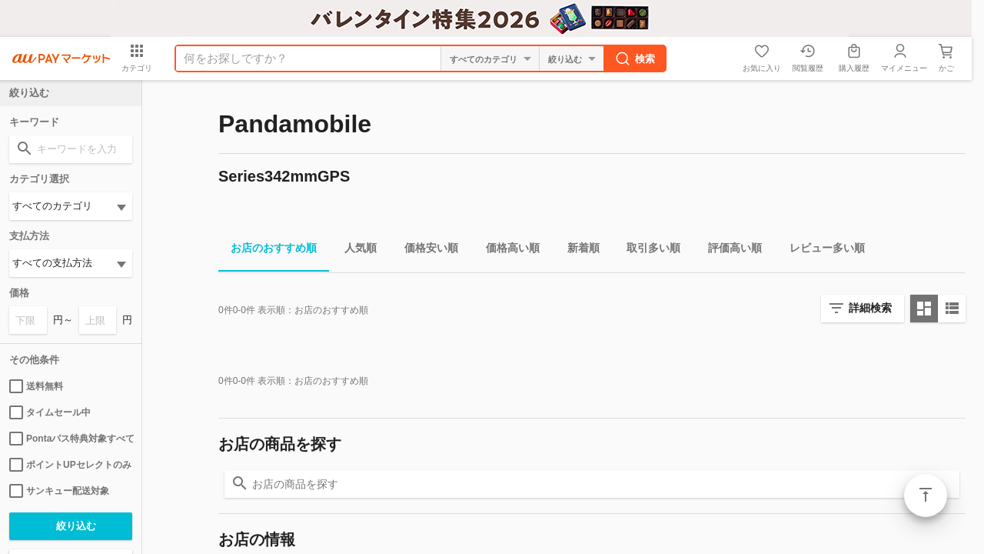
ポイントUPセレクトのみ (70, 465)
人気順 (354, 250)
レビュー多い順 (821, 250)
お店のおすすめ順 (267, 250)
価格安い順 (425, 250)
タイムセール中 (50, 412)
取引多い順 (647, 250)
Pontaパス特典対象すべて (70, 439)
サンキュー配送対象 (59, 491)
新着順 (577, 250)
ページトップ (925, 495)
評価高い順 (729, 250)
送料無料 (36, 386)
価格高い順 (507, 250)
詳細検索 (870, 308)
